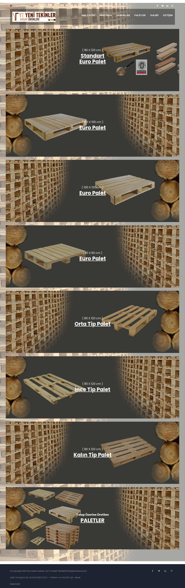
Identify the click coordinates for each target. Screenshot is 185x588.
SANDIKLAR (123, 15)
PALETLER (140, 15)
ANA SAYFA (88, 15)
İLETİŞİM (168, 15)
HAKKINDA (105, 15)
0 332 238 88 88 (19, 5)
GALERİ (154, 15)
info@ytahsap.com (41, 5)
